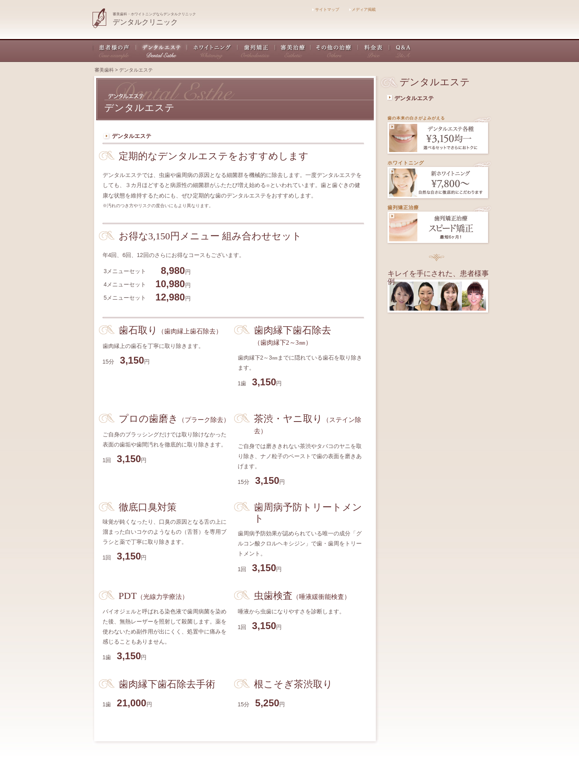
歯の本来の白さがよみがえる (416, 118)
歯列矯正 (256, 50)
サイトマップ (325, 9)
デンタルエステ (161, 50)
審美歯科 (104, 70)
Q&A (400, 50)
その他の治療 (334, 50)
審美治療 (293, 50)
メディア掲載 (362, 9)
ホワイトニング (212, 50)
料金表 (373, 50)
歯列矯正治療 (403, 207)
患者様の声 (114, 50)
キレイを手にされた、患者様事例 (438, 277)
